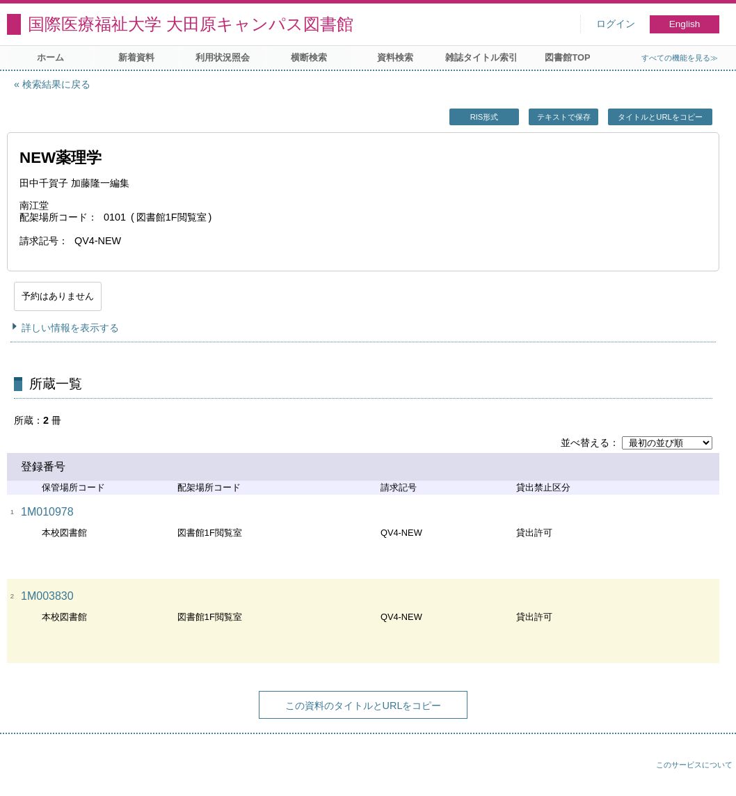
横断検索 (309, 57)
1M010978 (47, 512)
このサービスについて (694, 765)
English (685, 24)
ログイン (615, 24)
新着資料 (136, 57)
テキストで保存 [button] (564, 117)
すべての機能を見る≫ (679, 58)
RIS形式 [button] (484, 117)
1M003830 (47, 596)
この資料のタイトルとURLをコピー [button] (363, 705)
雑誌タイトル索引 (481, 57)
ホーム (50, 57)
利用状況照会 (222, 57)
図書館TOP (567, 57)
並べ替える (585, 442)
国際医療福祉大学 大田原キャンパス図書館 (190, 24)
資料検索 (395, 57)
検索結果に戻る (56, 84)
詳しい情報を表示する (70, 327)
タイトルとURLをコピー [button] (660, 117)
